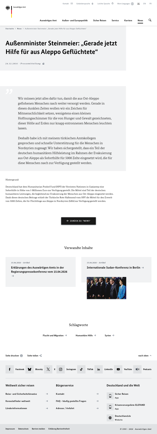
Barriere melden (38, 429)
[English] (144, 3)
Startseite (11, 28)
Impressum (10, 429)
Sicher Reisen (99, 20)
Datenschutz (23, 429)
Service (115, 20)
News (140, 20)
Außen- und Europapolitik (75, 20)
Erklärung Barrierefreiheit (59, 429)
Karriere (128, 20)
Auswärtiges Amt (48, 20)
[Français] (150, 3)
